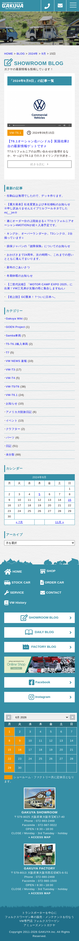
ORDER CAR (52, 582)
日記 (9, 446)
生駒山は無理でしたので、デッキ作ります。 (35, 195)
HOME (13, 571)
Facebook (39, 682)
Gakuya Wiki (14, 318)
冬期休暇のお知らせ (20, 275)
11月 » (59, 522)
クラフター (13, 429)
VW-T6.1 (12, 395)
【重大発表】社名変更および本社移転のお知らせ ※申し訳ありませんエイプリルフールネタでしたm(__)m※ (38, 208)
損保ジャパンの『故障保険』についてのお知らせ (38, 246)
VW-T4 (10, 378)
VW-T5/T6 (13, 386)
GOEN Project (15, 326)
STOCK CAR (17, 582)
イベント (11, 420)
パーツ (10, 437)
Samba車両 (13, 335)
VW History (15, 602)
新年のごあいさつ (18, 267)
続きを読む (39, 164)
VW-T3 (10, 369)
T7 (7, 352)
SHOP (48, 571)
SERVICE (14, 592)
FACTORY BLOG (39, 647)
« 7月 (19, 522)
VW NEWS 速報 (16, 361)
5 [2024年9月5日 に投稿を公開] (39, 494)
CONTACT (50, 592)
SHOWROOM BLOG (40, 618)
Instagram (39, 697)
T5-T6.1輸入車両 (17, 344)
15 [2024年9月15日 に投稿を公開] (69, 499)
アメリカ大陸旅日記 (19, 412)
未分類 (10, 454)
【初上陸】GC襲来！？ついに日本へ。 (32, 296)
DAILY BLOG (39, 632)
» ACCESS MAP (39, 837)
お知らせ (11, 403)
